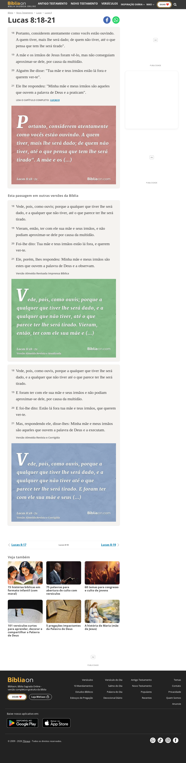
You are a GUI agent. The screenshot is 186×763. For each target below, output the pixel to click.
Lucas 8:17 (17, 545)
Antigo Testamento (65, 4)
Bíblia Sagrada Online (22, 4)
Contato (176, 685)
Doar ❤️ (17, 696)
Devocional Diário (112, 697)
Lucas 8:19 (110, 545)
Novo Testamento (91, 4)
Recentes (147, 697)
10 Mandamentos (83, 685)
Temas (177, 679)
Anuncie (176, 703)
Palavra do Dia (114, 691)
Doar (164, 4)
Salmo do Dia (115, 685)
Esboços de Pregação (81, 697)
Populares (146, 691)
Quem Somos (173, 697)
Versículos (111, 4)
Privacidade (174, 691)
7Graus (26, 741)
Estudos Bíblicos (84, 691)
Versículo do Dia (113, 679)
